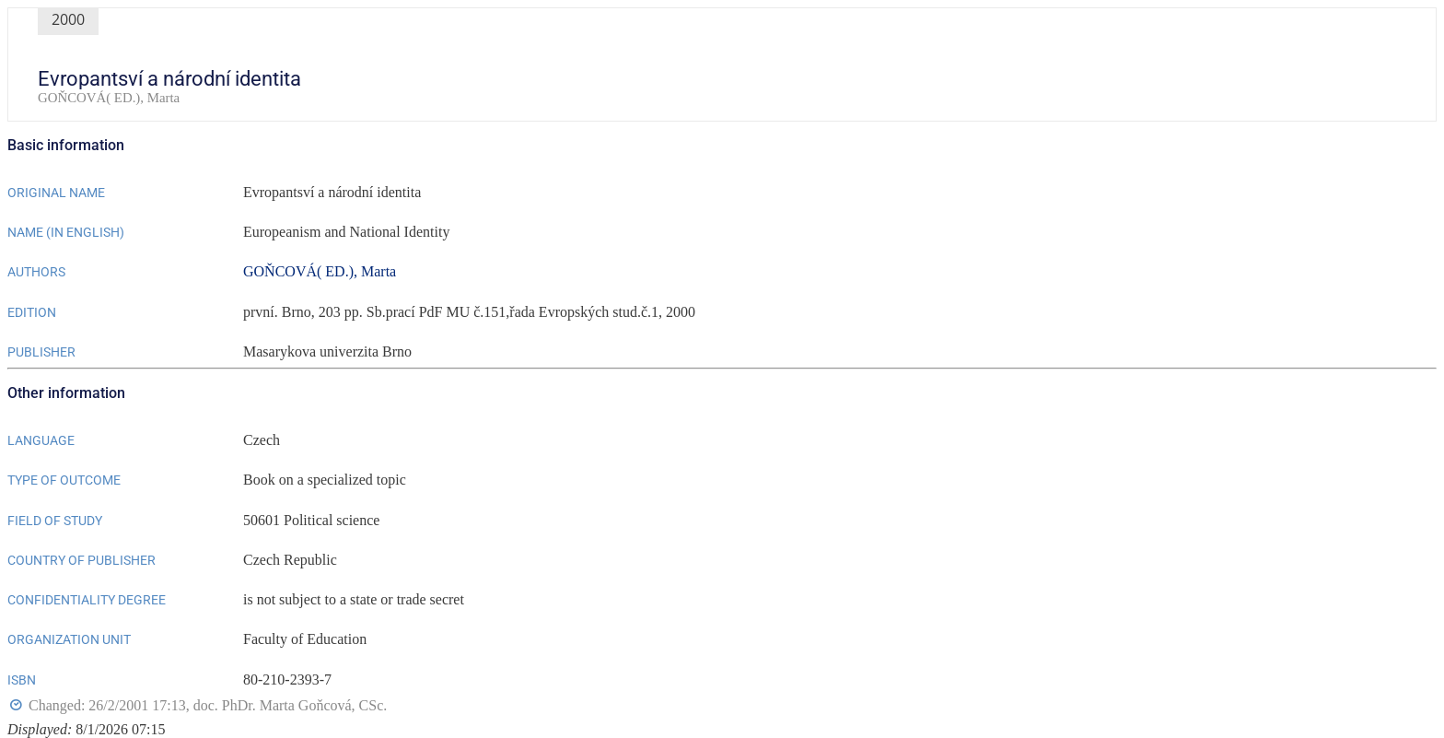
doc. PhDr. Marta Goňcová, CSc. (290, 705)
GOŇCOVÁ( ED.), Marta (319, 271)
